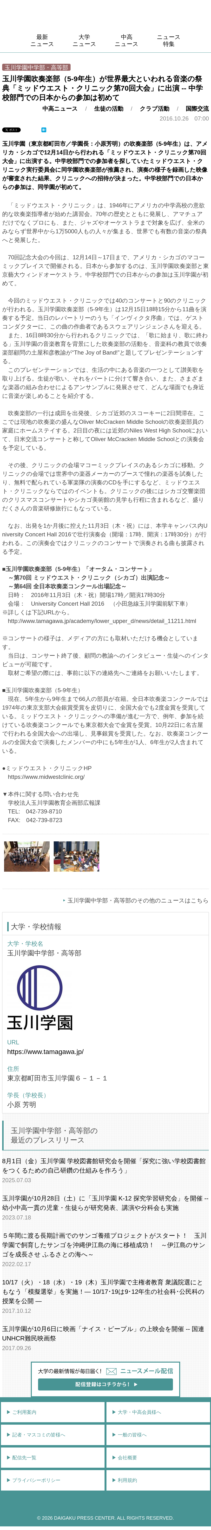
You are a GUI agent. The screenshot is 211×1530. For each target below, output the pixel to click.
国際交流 (197, 108)
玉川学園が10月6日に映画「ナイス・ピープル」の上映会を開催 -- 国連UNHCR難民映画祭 (103, 1333)
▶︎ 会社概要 (124, 1457)
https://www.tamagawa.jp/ (45, 1051)
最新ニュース (42, 40)
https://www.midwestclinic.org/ (46, 777)
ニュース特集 (169, 40)
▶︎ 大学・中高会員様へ (136, 1412)
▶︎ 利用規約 (124, 1480)
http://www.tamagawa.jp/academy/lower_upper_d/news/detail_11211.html (102, 621)
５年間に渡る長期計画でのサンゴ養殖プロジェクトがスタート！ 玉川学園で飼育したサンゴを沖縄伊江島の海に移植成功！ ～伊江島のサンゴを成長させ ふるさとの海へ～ (104, 1245)
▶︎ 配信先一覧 (21, 1457)
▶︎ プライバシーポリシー (33, 1480)
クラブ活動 (154, 108)
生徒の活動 (108, 108)
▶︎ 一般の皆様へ (129, 1434)
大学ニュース (84, 40)
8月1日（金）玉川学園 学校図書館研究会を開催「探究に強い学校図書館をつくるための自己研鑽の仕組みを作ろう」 (104, 1165)
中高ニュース (126, 40)
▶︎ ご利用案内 (21, 1412)
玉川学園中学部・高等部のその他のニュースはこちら (138, 900)
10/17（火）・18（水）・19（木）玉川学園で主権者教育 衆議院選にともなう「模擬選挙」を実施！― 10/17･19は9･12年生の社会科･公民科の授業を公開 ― (103, 1292)
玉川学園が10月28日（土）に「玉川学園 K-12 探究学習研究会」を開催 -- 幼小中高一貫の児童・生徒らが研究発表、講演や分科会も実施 (105, 1203)
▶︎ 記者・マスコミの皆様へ (36, 1434)
